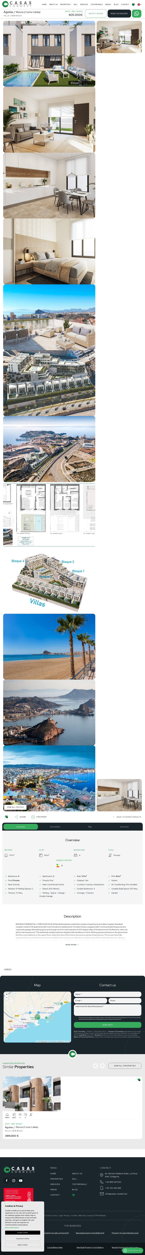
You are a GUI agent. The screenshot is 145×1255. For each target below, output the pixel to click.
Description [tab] (55, 826)
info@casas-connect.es (116, 1193)
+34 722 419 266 (113, 1188)
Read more (72, 945)
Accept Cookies (22, 1233)
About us (53, 4)
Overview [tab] (20, 826)
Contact (125, 4)
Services (84, 4)
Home (44, 4)
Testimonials (97, 4)
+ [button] (6, 994)
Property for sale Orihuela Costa (125, 1233)
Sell (76, 4)
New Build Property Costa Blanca (90, 1247)
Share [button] (20, 817)
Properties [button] (65, 4)
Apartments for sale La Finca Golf (55, 1233)
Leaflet (38, 1041)
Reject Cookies (23, 1245)
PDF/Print (39, 817)
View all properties (125, 1066)
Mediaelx (102, 1215)
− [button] (6, 998)
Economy (124, 826)
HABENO (7, 969)
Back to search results (127, 817)
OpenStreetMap (52, 1041)
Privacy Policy (132, 1017)
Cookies (74, 1215)
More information (12, 1228)
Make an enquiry (119, 13)
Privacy (67, 1215)
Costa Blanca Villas (55, 1247)
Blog (116, 4)
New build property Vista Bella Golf (90, 1233)
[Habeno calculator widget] (21, 958)
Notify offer (96, 13)
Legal (60, 1215)
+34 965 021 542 (113, 1182)
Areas (107, 4)
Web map (82, 1215)
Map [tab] (90, 826)
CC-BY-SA (67, 1041)
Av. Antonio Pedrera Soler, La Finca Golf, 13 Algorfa (121, 1175)
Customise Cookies (22, 1239)
